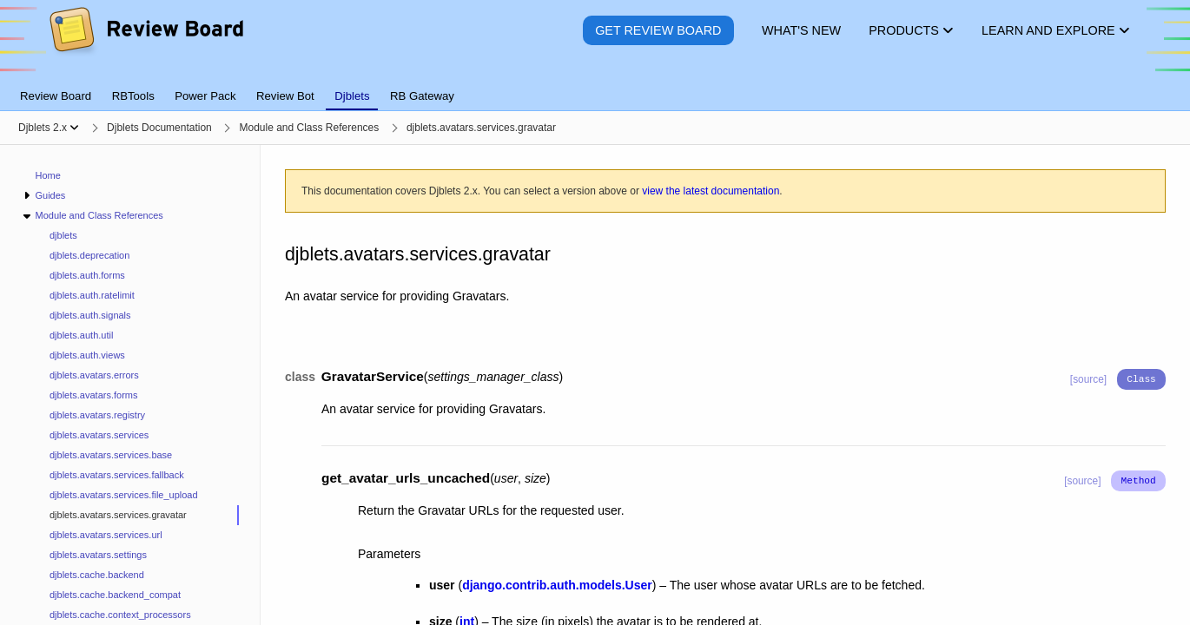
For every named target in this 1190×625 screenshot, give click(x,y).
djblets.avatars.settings (98, 554)
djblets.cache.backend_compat (115, 594)
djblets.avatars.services (99, 435)
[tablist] (595, 86)
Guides (50, 195)
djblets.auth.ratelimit (92, 295)
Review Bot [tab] (285, 95)
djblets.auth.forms (87, 275)
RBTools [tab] (133, 95)
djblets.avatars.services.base (111, 455)
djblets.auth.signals (90, 315)
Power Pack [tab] (205, 95)
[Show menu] (74, 127)
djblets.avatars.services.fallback (117, 475)
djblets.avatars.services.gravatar (118, 515)
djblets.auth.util (81, 335)
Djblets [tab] (351, 95)
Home (48, 175)
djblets (63, 235)
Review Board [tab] (55, 95)
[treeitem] (138, 515)
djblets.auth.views (87, 355)
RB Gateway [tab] (422, 95)
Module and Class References (98, 215)
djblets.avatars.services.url (106, 535)
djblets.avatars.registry (97, 415)
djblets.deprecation (89, 255)
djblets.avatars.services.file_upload (124, 495)
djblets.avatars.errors (94, 375)
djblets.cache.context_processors (120, 614)
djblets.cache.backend (97, 574)
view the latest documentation (710, 191)
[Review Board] (145, 43)
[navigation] (130, 385)
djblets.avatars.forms (93, 395)
